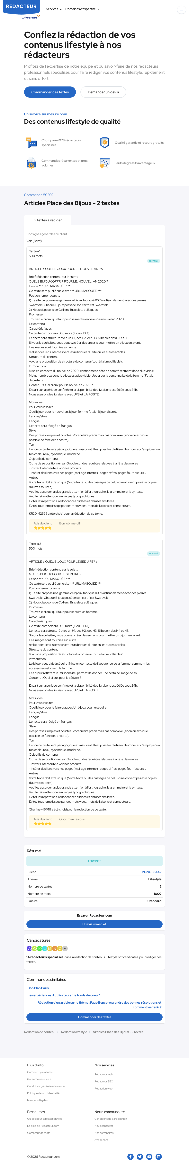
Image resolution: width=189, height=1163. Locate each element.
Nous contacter (103, 1126)
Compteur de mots (38, 1133)
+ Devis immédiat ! (94, 924)
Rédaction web (103, 1088)
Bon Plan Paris (38, 988)
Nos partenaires (103, 1133)
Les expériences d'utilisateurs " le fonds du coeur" (64, 995)
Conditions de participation (110, 1118)
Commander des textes (50, 92)
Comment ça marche (40, 1072)
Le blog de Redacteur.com (43, 1126)
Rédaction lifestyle (74, 1032)
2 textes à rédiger (47, 220)
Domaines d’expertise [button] (82, 9)
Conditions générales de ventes (46, 1086)
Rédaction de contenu (39, 1032)
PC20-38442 (151, 872)
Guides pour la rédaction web (44, 1118)
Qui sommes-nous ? (39, 1079)
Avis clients (101, 1140)
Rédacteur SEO (103, 1081)
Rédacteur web (103, 1074)
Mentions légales (37, 1100)
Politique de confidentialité (43, 1093)
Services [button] (54, 9)
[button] (181, 10)
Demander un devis (103, 92)
